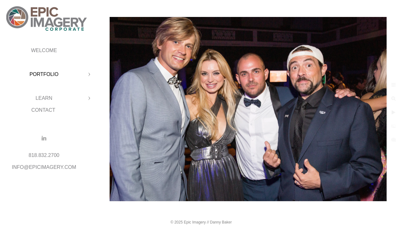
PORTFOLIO (44, 74)
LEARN (43, 98)
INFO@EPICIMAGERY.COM (44, 167)
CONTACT (44, 110)
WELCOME (44, 50)
